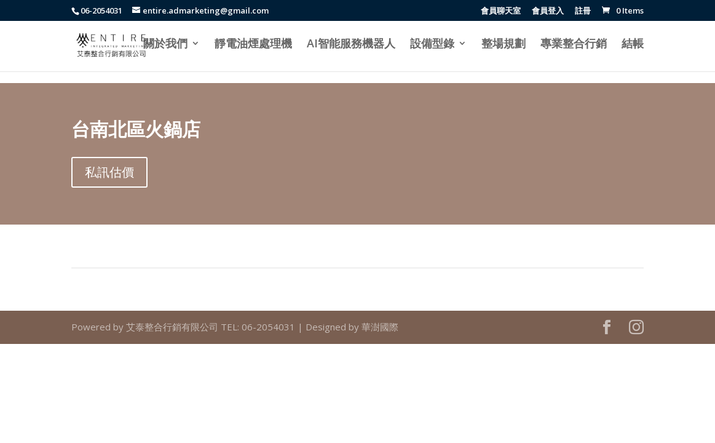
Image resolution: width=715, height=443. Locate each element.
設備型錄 (432, 44)
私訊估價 (109, 172)
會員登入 (548, 11)
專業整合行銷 (573, 44)
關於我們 (165, 44)
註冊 (583, 11)
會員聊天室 (501, 11)
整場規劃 (503, 44)
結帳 (633, 44)
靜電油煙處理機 (253, 44)
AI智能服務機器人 (351, 44)
